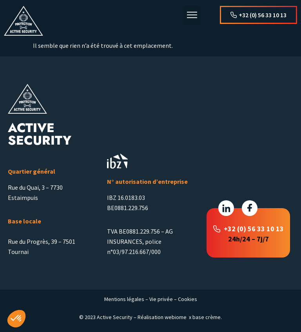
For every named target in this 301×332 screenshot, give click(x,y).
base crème (206, 317)
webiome (176, 317)
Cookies (187, 299)
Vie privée (161, 299)
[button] (192, 15)
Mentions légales (124, 299)
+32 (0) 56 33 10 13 (254, 228)
